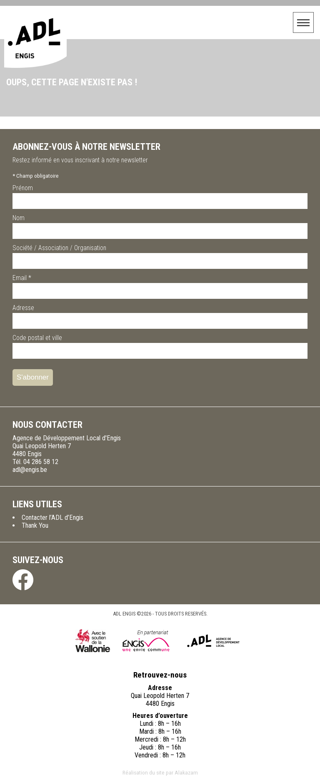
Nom (18, 218)
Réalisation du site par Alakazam (160, 772)
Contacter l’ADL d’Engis (52, 517)
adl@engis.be (29, 470)
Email (21, 278)
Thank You (35, 525)
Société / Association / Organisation (59, 248)
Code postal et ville (37, 338)
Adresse (23, 308)
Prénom (22, 188)
